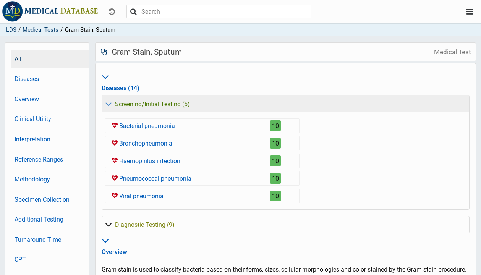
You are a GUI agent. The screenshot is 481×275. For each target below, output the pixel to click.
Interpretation (32, 139)
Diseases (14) (286, 81)
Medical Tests (40, 29)
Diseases (27, 78)
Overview (27, 99)
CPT (20, 259)
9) (140, 224)
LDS (11, 29)
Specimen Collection (42, 199)
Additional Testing (39, 219)
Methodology (32, 179)
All (18, 59)
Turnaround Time (38, 239)
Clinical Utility (33, 119)
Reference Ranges (39, 159)
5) (147, 104)
